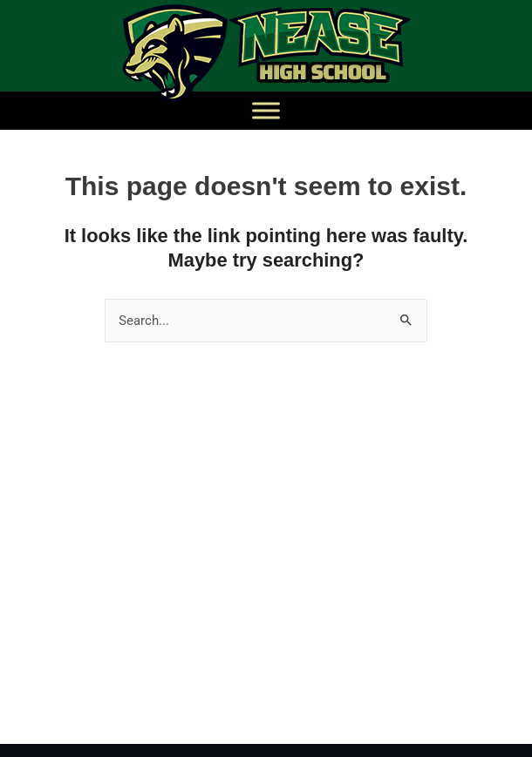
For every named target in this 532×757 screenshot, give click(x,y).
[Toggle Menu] (266, 110)
